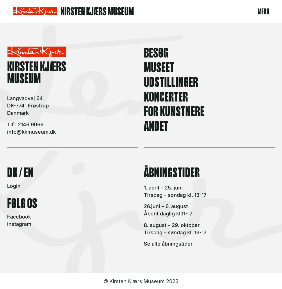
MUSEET (159, 66)
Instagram (19, 224)
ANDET (156, 125)
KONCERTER (166, 95)
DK (12, 171)
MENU (263, 11)
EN (28, 171)
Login (14, 186)
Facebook (19, 217)
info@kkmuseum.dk (31, 132)
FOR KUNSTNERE (174, 110)
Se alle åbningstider (168, 244)
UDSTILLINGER (171, 81)
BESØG (156, 51)
